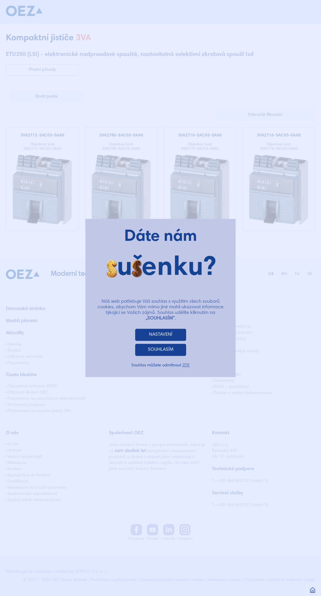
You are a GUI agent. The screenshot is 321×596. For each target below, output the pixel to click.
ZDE (186, 366)
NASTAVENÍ (160, 334)
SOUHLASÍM (160, 350)
